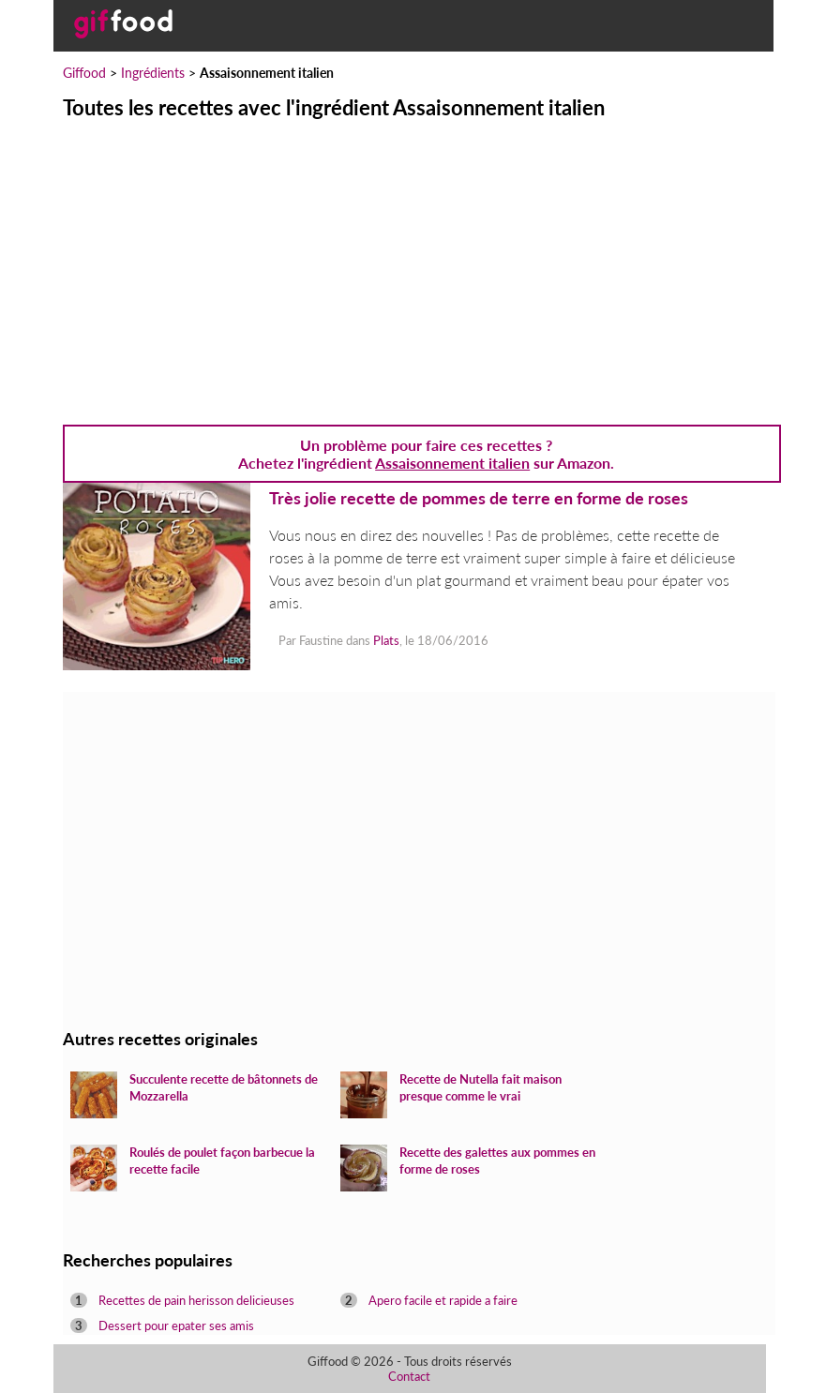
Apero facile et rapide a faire (443, 1300)
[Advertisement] (413, 260)
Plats (386, 640)
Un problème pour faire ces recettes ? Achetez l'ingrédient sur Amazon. (426, 454)
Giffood (84, 73)
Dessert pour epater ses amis (176, 1325)
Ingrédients (153, 73)
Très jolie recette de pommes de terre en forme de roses (478, 498)
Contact (409, 1376)
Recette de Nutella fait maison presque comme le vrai (480, 1087)
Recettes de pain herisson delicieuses (196, 1300)
